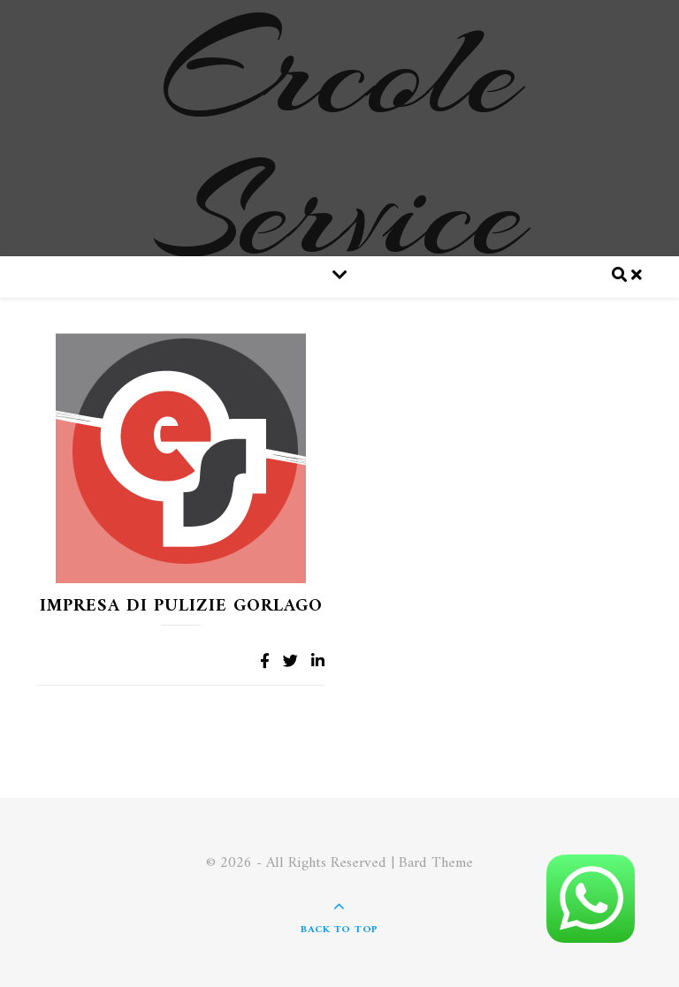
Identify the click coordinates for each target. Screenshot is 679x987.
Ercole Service (340, 141)
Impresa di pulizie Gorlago (181, 606)
